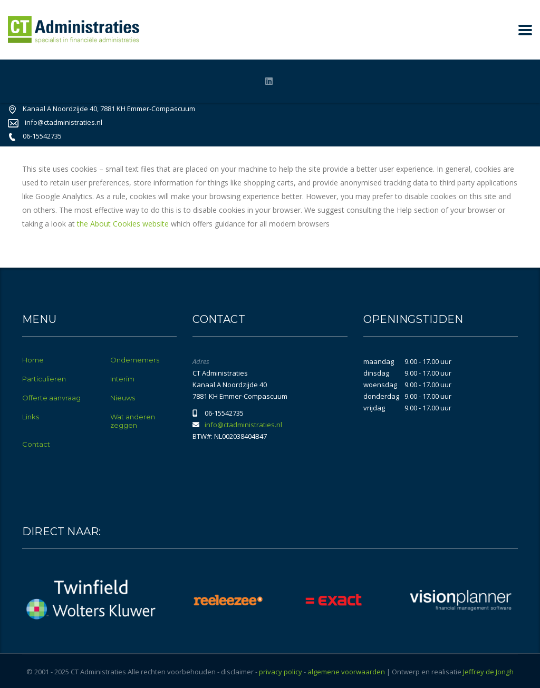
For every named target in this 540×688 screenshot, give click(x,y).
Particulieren (44, 379)
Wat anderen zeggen (132, 420)
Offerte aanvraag (51, 398)
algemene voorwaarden (346, 671)
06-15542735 (42, 136)
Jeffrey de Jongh (488, 671)
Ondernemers (134, 360)
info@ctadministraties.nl (63, 122)
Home (33, 360)
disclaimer (237, 671)
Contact (36, 444)
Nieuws (122, 398)
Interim (122, 379)
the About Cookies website (123, 224)
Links (30, 416)
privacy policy (280, 671)
